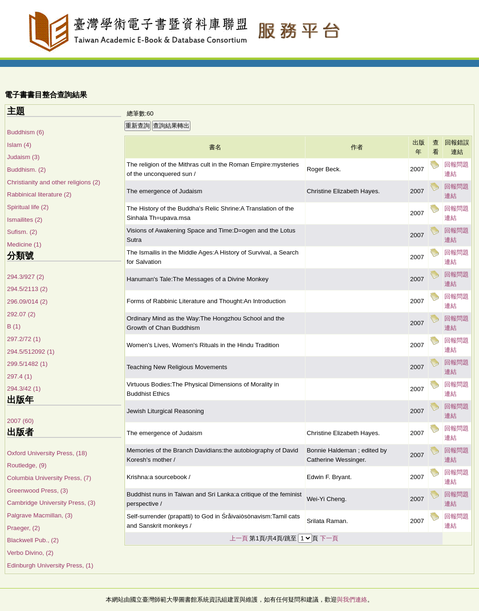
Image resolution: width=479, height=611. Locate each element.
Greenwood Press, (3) (37, 490)
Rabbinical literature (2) (39, 194)
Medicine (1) (24, 244)
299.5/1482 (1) (27, 363)
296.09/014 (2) (27, 301)
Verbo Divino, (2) (30, 552)
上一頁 (239, 538)
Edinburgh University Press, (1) (50, 565)
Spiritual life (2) (28, 207)
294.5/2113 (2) (27, 288)
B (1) (14, 326)
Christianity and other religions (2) (53, 182)
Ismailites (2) (25, 219)
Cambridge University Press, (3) (51, 502)
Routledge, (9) (26, 465)
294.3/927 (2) (25, 276)
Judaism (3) (23, 156)
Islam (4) (19, 144)
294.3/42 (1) (24, 388)
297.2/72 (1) (24, 338)
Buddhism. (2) (26, 169)
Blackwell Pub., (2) (32, 540)
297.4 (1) (19, 376)
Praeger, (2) (23, 527)
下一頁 (329, 538)
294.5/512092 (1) (31, 351)
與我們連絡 (352, 599)
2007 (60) (20, 420)
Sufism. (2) (22, 231)
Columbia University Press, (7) (49, 477)
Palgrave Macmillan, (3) (40, 515)
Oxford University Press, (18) (47, 453)
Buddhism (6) (25, 132)
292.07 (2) (21, 314)
